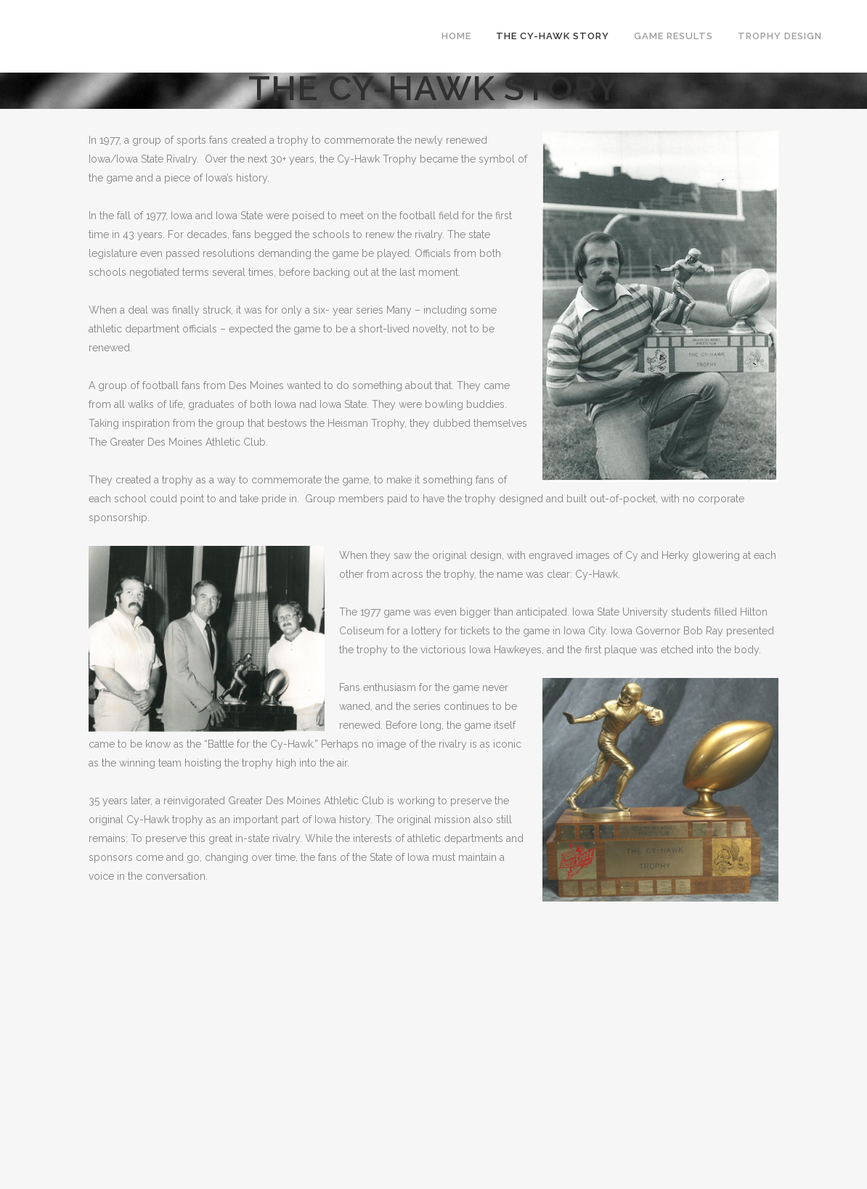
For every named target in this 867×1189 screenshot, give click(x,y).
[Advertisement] (433, 1003)
